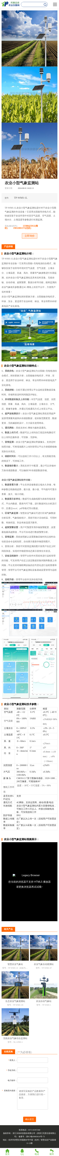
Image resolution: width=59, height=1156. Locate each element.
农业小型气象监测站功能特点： (21, 366)
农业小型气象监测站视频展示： (21, 839)
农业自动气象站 (43, 1001)
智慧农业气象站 (15, 964)
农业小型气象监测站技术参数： (21, 704)
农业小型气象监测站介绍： (19, 253)
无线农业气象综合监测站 (15, 1038)
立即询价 (30, 235)
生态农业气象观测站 (15, 1001)
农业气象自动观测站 (44, 964)
